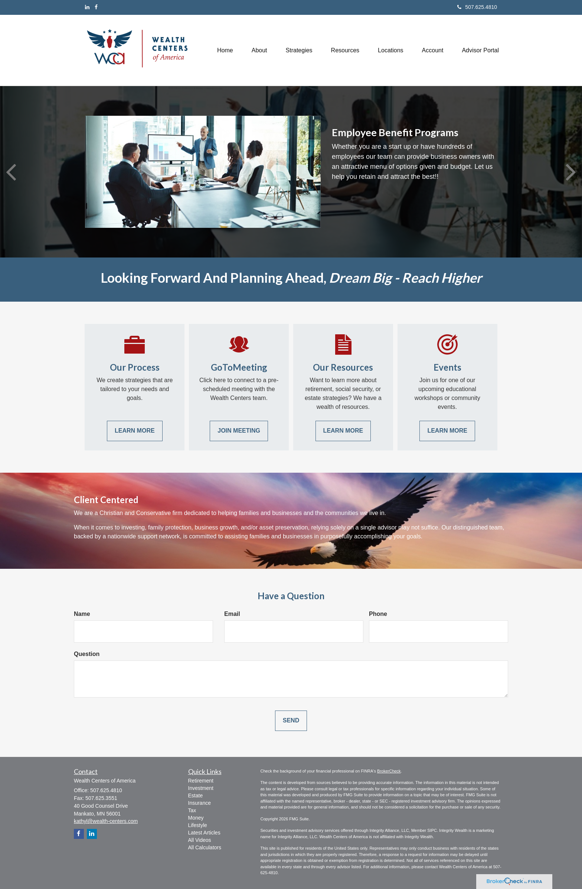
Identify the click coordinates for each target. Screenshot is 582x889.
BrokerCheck (389, 771)
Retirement (200, 781)
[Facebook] (96, 7)
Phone (378, 614)
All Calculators (204, 847)
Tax (192, 810)
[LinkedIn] (87, 7)
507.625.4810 (477, 7)
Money (196, 818)
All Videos (199, 840)
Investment (200, 788)
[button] (259, 50)
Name (82, 614)
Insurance (199, 803)
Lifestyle (197, 825)
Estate (195, 795)
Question (86, 654)
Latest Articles (204, 833)
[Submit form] (291, 721)
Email (232, 614)
